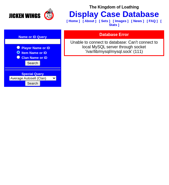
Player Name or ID (33, 48)
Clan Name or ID (32, 58)
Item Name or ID (32, 53)
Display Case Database (114, 14)
